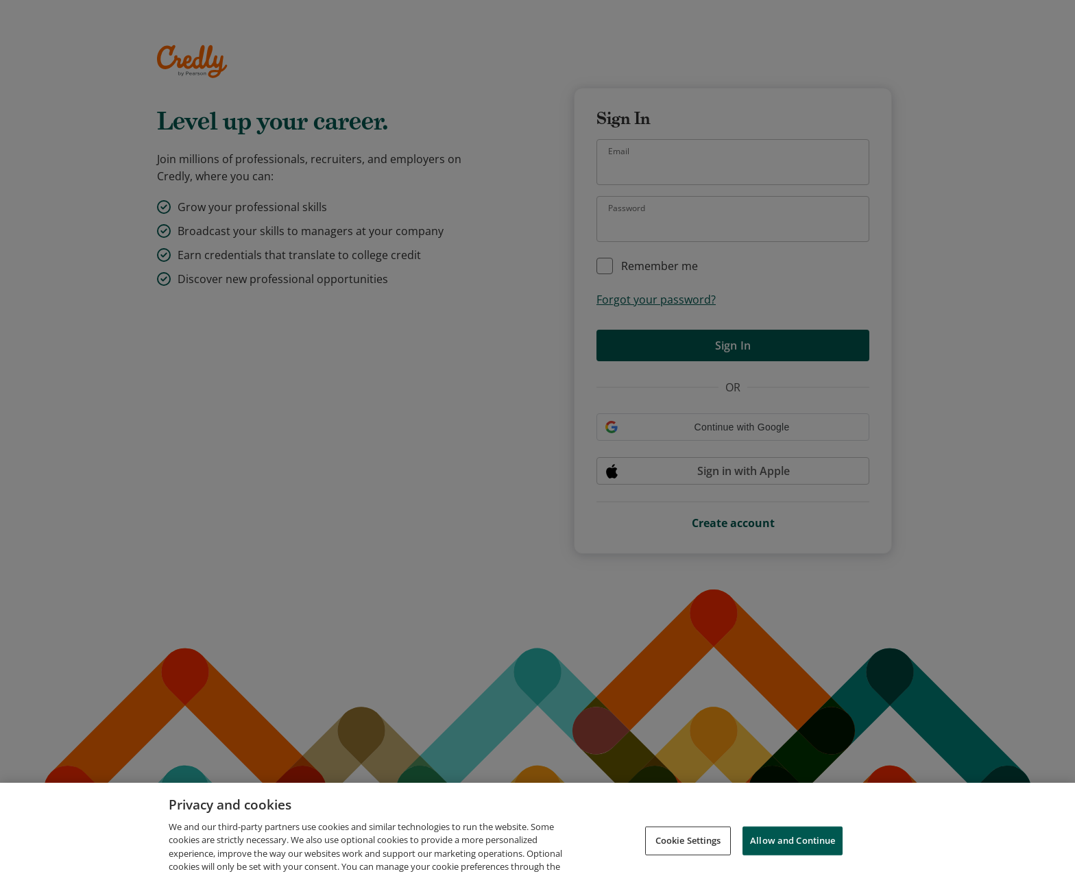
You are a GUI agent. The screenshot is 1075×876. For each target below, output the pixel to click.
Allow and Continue (792, 848)
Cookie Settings (688, 848)
